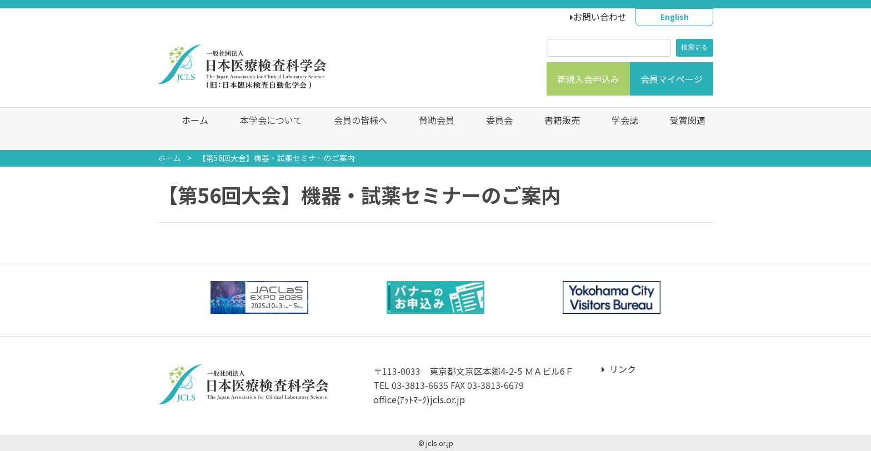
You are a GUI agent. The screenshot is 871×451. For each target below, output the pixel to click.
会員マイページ (671, 79)
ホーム (187, 129)
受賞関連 (680, 129)
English (674, 16)
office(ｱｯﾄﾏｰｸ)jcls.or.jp (419, 399)
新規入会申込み (588, 79)
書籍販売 (554, 129)
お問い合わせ (600, 16)
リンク (619, 368)
